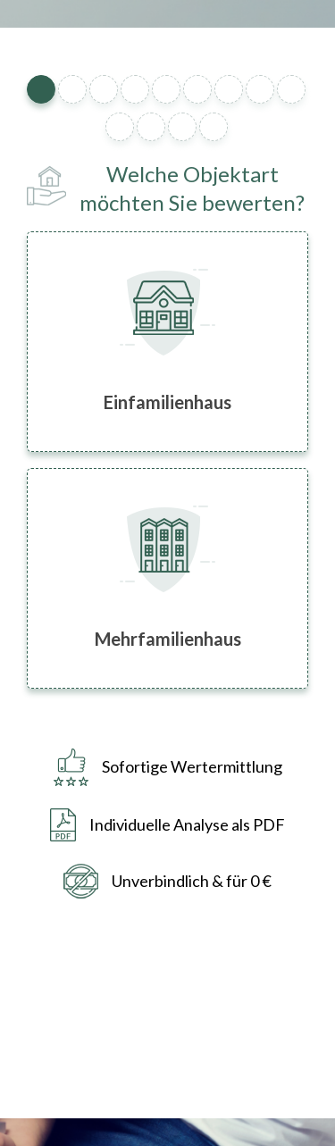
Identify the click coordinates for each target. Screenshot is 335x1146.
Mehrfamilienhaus (168, 638)
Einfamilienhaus (167, 402)
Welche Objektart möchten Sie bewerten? (192, 187)
